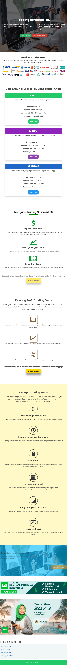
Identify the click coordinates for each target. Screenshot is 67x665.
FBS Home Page (40, 35)
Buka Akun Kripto (6, 650)
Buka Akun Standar (7, 647)
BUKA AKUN (25, 35)
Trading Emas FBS (7, 656)
